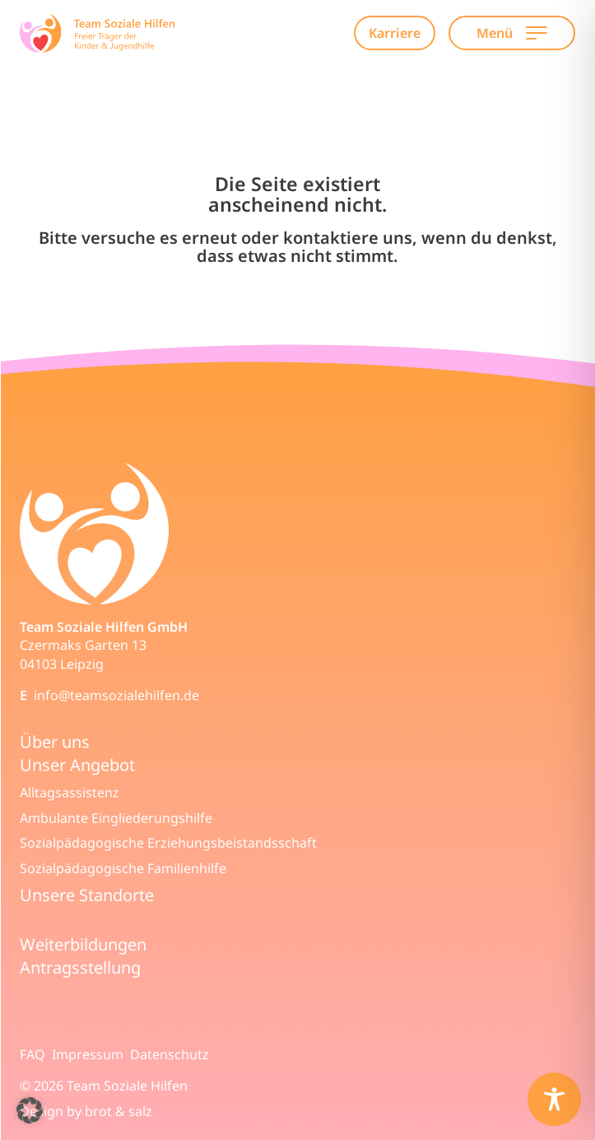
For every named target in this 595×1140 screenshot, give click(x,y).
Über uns (55, 742)
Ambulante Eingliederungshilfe (116, 818)
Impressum (87, 1054)
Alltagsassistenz (69, 792)
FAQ (32, 1054)
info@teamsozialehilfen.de (116, 695)
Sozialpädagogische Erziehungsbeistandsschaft (168, 843)
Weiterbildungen (83, 944)
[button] (29, 1110)
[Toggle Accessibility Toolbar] (554, 1099)
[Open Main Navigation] (536, 33)
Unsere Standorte (87, 895)
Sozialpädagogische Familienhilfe (123, 868)
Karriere (395, 33)
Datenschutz (169, 1054)
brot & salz (118, 1111)
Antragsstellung (80, 967)
